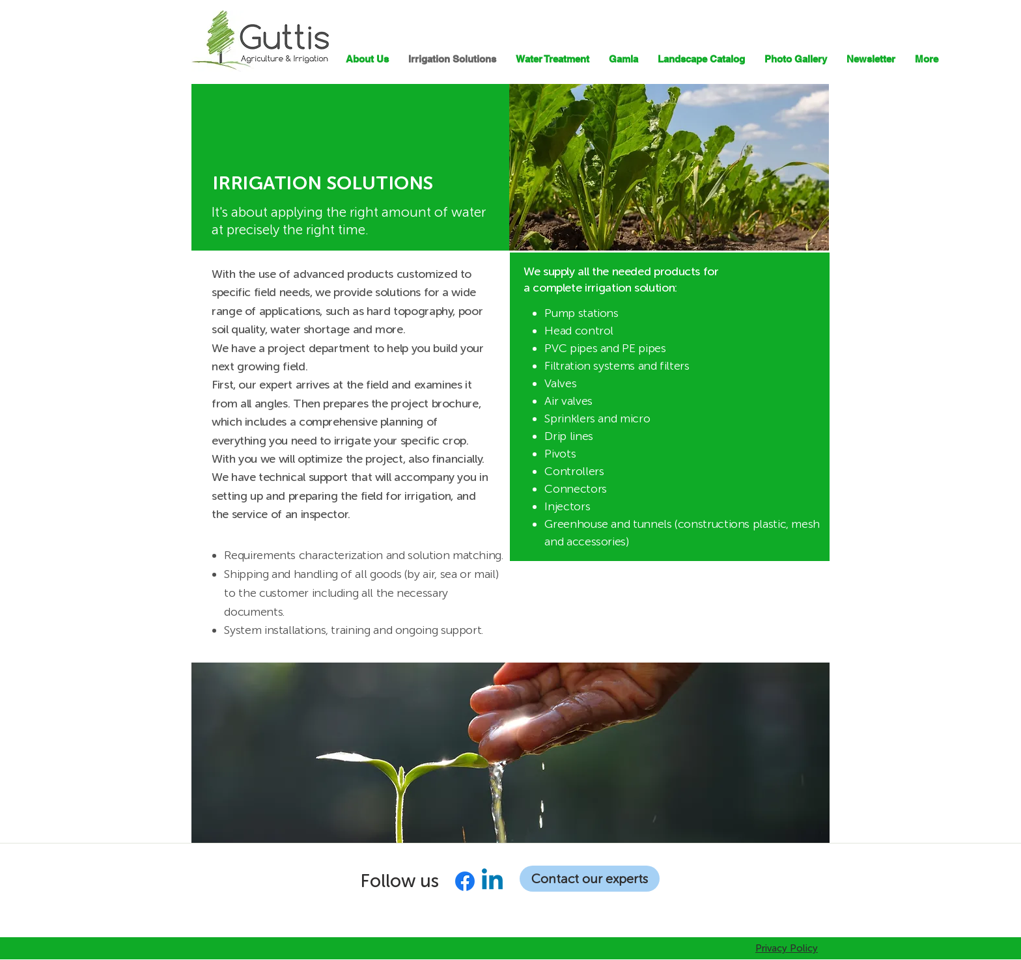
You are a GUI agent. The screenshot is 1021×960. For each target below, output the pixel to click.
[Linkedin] (492, 881)
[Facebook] (465, 881)
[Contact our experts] (590, 879)
